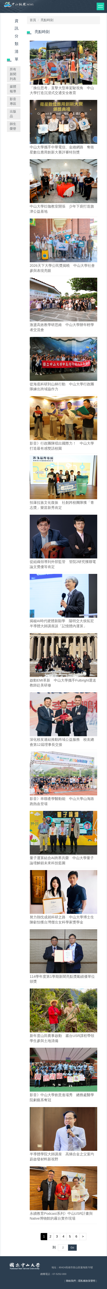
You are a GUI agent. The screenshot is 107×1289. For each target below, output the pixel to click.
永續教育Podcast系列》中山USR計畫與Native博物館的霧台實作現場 (61, 1216)
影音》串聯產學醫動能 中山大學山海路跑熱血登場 (62, 801)
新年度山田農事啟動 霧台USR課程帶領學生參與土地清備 (62, 1038)
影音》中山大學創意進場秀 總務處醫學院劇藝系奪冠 (62, 1097)
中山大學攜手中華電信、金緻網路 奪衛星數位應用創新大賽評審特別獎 (62, 149)
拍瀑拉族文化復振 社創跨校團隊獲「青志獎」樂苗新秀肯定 (62, 505)
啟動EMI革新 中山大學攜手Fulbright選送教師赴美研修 (63, 682)
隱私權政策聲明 (86, 1280)
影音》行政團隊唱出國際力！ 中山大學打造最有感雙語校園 (62, 445)
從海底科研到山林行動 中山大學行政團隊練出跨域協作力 (62, 386)
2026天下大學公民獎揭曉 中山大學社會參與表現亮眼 (62, 268)
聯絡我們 (71, 1280)
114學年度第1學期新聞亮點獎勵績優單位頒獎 (62, 979)
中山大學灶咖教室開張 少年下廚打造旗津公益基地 (62, 208)
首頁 (33, 20)
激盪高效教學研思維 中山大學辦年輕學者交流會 (62, 327)
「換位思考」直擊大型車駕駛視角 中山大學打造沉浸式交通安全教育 (62, 90)
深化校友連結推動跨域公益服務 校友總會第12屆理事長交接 (62, 742)
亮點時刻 (47, 20)
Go (72, 1247)
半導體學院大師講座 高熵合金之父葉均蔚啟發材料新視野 (62, 1156)
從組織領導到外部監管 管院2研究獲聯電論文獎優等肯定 (63, 564)
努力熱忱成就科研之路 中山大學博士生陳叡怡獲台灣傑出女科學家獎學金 (62, 919)
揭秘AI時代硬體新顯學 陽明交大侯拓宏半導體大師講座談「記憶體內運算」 (62, 623)
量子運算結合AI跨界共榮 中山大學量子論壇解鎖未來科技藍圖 (62, 860)
